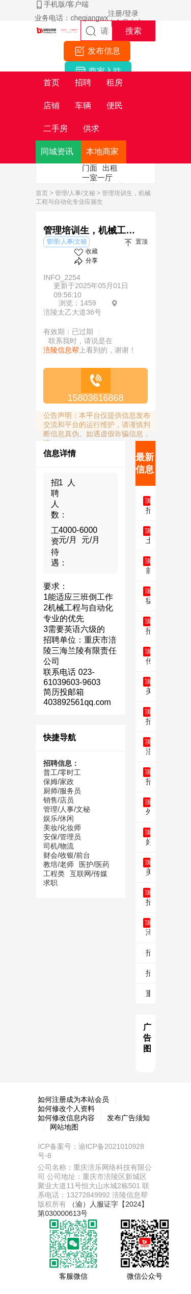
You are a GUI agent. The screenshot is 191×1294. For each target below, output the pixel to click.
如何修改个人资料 (66, 1108)
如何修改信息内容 (66, 1118)
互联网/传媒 (88, 873)
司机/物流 (58, 846)
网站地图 (64, 1127)
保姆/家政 (58, 782)
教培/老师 (58, 864)
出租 (110, 167)
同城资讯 (57, 151)
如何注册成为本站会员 (73, 1099)
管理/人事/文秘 (75, 193)
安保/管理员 (62, 837)
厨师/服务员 (62, 791)
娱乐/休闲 (58, 818)
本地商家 (102, 151)
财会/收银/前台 (66, 855)
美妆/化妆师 (62, 828)
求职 (50, 883)
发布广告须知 (128, 1118)
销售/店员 (58, 800)
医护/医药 (94, 864)
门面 (89, 167)
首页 (42, 193)
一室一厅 (97, 177)
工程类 (54, 873)
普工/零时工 (62, 772)
